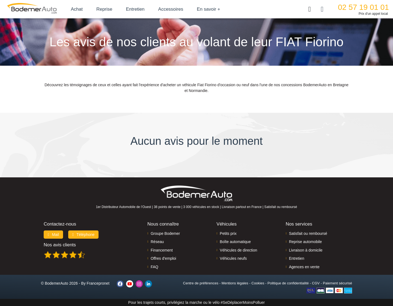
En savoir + (221, 9)
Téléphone (83, 234)
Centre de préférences (200, 283)
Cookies (257, 283)
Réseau (157, 241)
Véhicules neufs (233, 258)
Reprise (117, 9)
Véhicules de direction (238, 250)
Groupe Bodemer (165, 233)
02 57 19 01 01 (363, 7)
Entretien (148, 9)
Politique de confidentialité (288, 283)
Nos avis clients (60, 244)
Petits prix (228, 233)
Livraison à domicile (306, 250)
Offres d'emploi (163, 258)
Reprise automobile (305, 241)
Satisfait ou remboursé (308, 233)
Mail (53, 234)
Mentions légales (235, 283)
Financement (162, 250)
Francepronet (98, 283)
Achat (90, 9)
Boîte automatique (235, 241)
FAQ (154, 267)
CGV (316, 283)
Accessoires (183, 9)
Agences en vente (304, 267)
